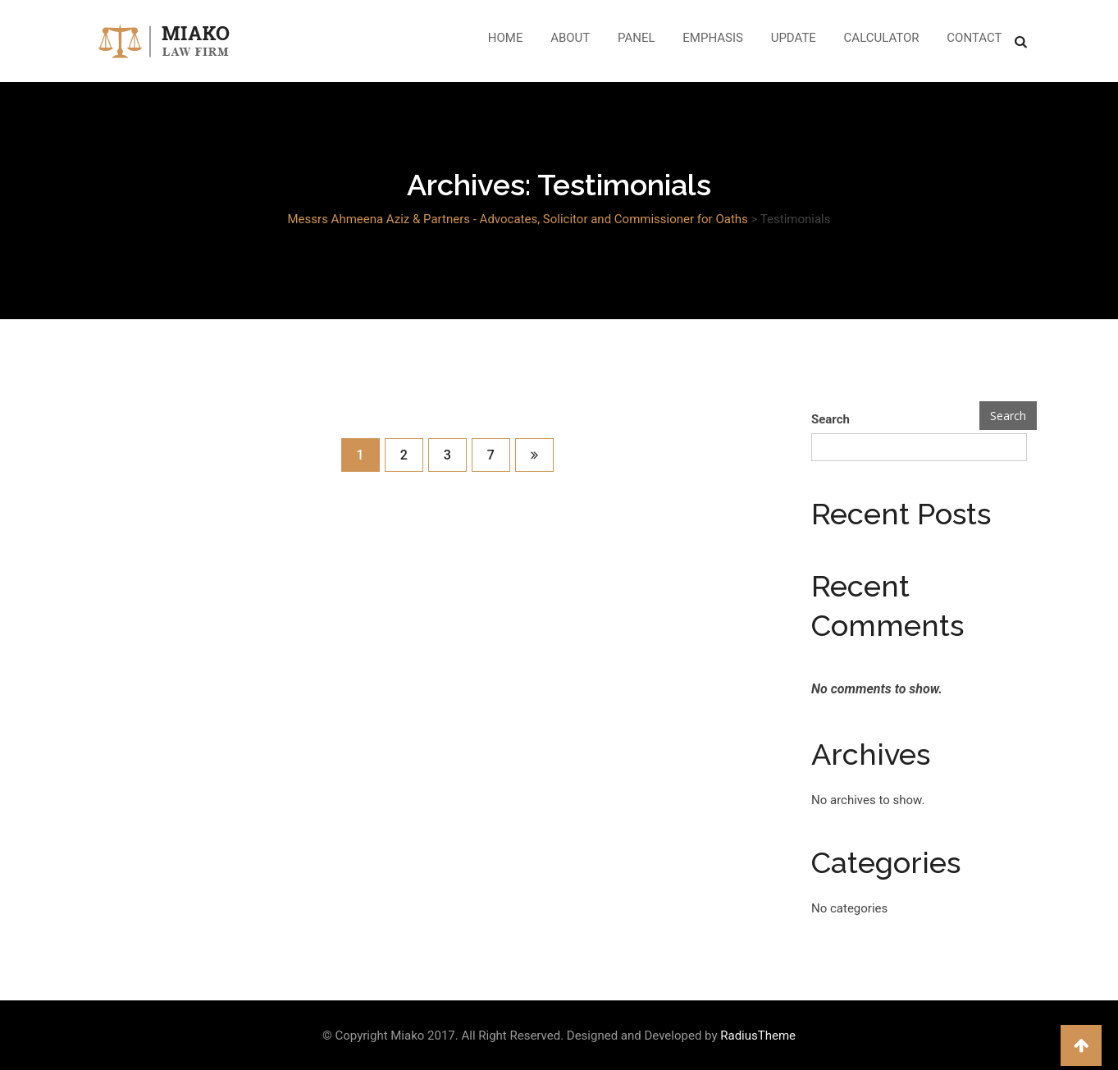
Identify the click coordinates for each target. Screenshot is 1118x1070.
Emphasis (712, 37)
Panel (636, 37)
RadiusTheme (758, 1035)
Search (830, 419)
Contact (974, 37)
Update (793, 37)
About (570, 37)
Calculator (881, 37)
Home (505, 37)
